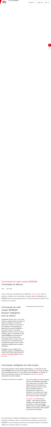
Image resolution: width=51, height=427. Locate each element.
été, (19, 372)
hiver (37, 370)
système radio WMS (33, 398)
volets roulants (36, 294)
